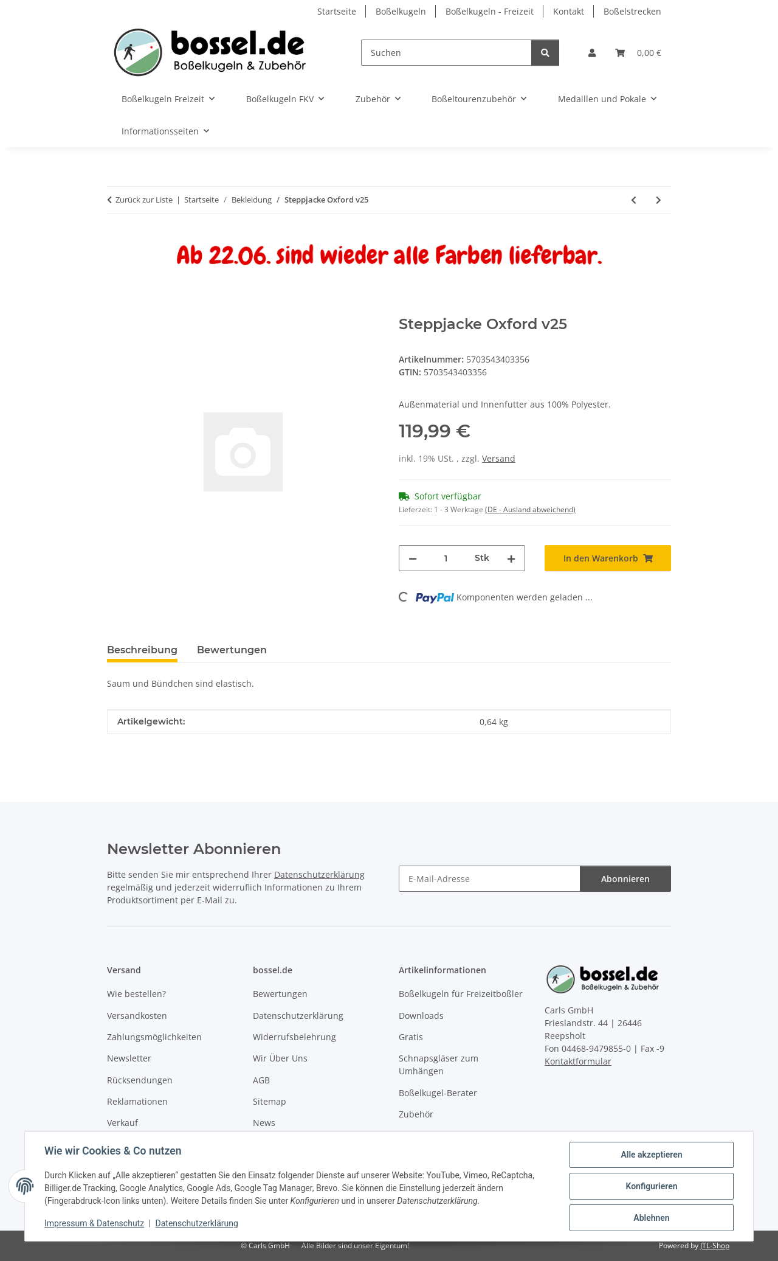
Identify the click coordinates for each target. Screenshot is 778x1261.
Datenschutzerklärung (197, 1223)
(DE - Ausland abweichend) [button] (530, 509)
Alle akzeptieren (651, 1154)
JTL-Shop (714, 1245)
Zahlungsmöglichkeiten (154, 1037)
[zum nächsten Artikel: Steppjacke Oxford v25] (658, 200)
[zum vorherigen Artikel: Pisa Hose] (633, 200)
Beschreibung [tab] (142, 650)
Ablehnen (651, 1218)
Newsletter (129, 1058)
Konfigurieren (651, 1186)
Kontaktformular (578, 1061)
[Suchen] (446, 53)
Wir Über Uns (280, 1058)
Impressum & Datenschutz (94, 1223)
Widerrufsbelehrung (294, 1037)
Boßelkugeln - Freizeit (490, 11)
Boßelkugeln (401, 11)
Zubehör (416, 1114)
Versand (498, 458)
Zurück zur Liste (144, 199)
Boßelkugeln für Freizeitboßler (461, 993)
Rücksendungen (140, 1080)
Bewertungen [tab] (232, 650)
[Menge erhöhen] (511, 558)
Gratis (411, 1037)
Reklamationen (137, 1101)
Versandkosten (137, 1015)
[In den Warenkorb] (116, 309)
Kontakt (568, 11)
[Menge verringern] (412, 558)
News (264, 1122)
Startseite (336, 11)
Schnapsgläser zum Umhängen (438, 1064)
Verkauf (122, 1122)
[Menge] (445, 558)
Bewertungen (280, 993)
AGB (261, 1080)
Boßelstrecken (632, 11)
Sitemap (269, 1101)
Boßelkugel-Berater (438, 1093)
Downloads (421, 1015)
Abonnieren (625, 878)
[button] (592, 53)
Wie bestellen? (136, 993)
